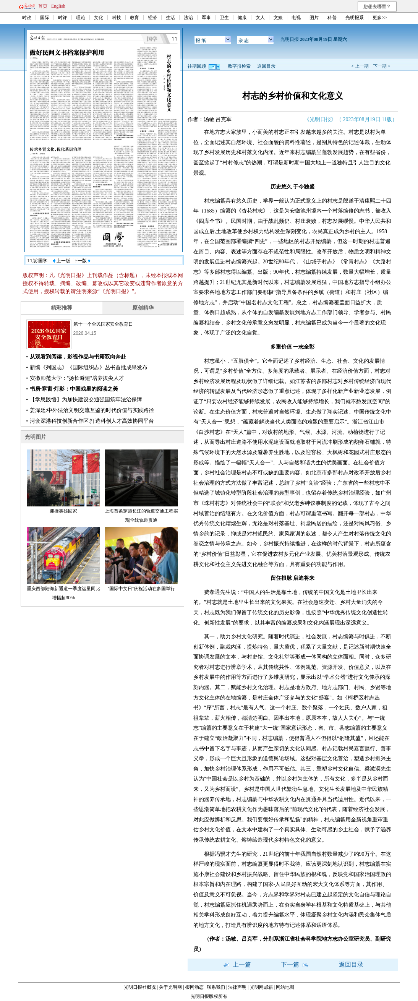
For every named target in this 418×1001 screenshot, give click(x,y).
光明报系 (354, 17)
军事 (206, 17)
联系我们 (216, 987)
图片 (314, 17)
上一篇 (237, 964)
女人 (260, 17)
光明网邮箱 (261, 987)
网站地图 (285, 987)
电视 (296, 17)
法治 (188, 17)
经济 (152, 17)
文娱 (278, 17)
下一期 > (381, 66)
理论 (80, 17)
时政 (26, 17)
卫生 (224, 17)
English (58, 6)
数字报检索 (239, 66)
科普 (332, 17)
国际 (44, 17)
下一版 (82, 260)
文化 (98, 17)
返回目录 (266, 66)
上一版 (61, 260)
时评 (62, 17)
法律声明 (237, 987)
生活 (170, 17)
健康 (242, 17)
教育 (134, 17)
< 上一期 (360, 66)
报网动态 (194, 987)
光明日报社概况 (140, 987)
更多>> (380, 17)
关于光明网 (170, 987)
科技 (116, 17)
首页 (42, 6)
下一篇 (294, 964)
